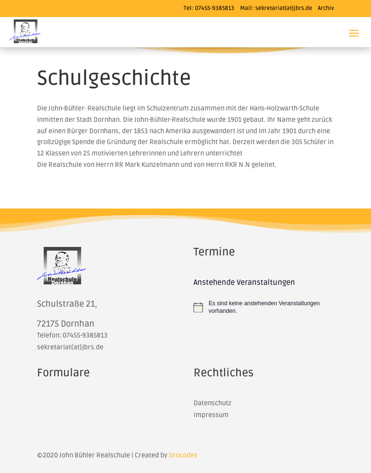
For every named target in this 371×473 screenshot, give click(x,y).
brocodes (183, 455)
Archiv (326, 8)
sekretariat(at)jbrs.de (283, 8)
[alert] (264, 307)
